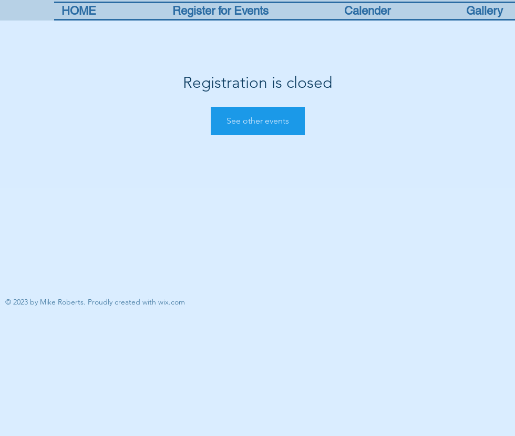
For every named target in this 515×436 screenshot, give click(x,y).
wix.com (171, 302)
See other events (257, 121)
